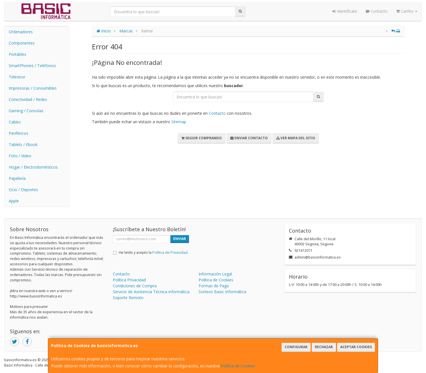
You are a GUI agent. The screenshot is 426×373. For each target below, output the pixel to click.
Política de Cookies (238, 365)
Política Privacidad (129, 279)
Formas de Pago (214, 285)
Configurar (296, 347)
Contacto (377, 11)
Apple (14, 201)
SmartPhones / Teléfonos (32, 65)
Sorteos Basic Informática (222, 291)
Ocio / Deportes (23, 189)
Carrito (406, 11)
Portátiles (17, 54)
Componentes (22, 43)
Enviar (179, 238)
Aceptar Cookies (356, 347)
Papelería (17, 178)
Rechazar (324, 347)
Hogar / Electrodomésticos (33, 167)
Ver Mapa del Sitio (295, 138)
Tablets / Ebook (23, 144)
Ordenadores (21, 31)
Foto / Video (20, 155)
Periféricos (18, 133)
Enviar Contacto (249, 138)
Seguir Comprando (201, 138)
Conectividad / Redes (28, 99)
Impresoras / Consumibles (33, 88)
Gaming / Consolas (26, 110)
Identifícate (344, 11)
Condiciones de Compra (135, 285)
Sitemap (178, 121)
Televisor (17, 77)
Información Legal (215, 274)
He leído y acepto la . (153, 252)
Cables (15, 122)
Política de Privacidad (170, 252)
